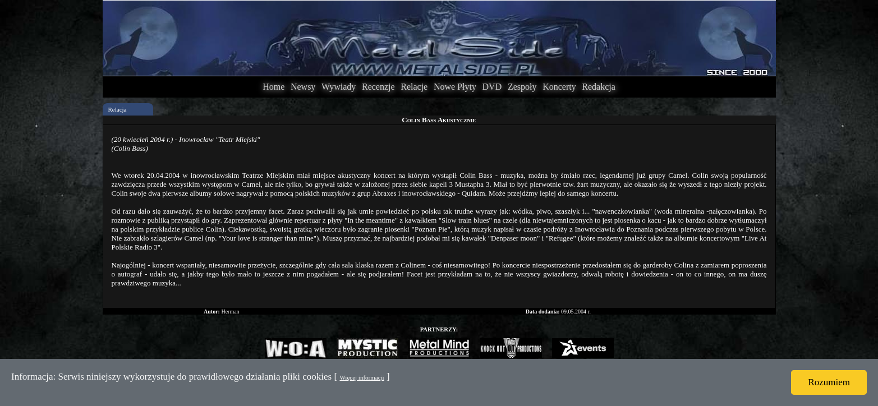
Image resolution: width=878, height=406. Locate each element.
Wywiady (338, 86)
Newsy (303, 86)
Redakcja (598, 86)
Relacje (414, 86)
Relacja (117, 109)
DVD (492, 86)
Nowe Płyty (455, 86)
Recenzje (378, 86)
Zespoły (522, 86)
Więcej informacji (361, 377)
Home (273, 86)
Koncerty (559, 86)
